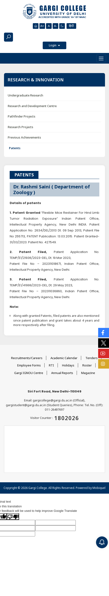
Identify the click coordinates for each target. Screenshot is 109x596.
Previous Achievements (24, 137)
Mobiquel (98, 488)
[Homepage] (35, 26)
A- (55, 26)
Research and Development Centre (32, 106)
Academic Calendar (63, 358)
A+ (42, 26)
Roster (87, 365)
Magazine (88, 373)
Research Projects (20, 127)
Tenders (91, 358)
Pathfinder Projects (21, 116)
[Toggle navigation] (101, 58)
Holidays (68, 365)
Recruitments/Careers (26, 358)
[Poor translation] (13, 516)
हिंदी (71, 26)
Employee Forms (29, 365)
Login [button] (53, 45)
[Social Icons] (103, 332)
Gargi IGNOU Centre (28, 373)
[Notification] (102, 542)
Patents (15, 148)
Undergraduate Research (25, 95)
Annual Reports (62, 373)
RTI (51, 365)
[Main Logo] (54, 11)
